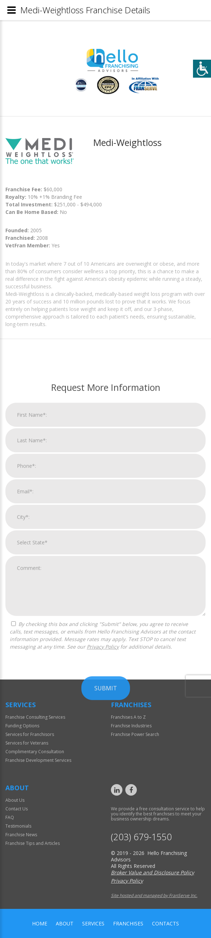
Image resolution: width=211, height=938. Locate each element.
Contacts (165, 923)
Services (93, 923)
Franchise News (21, 835)
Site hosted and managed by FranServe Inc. (154, 895)
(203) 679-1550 (141, 836)
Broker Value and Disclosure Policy (152, 872)
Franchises (128, 923)
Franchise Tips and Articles (32, 843)
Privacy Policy (103, 768)
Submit (105, 810)
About (64, 923)
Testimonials (18, 826)
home (39, 923)
